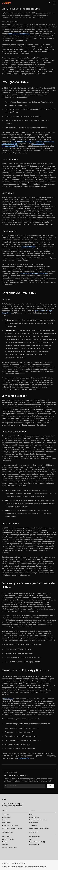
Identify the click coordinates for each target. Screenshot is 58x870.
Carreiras (5, 820)
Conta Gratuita (7, 836)
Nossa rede (6, 817)
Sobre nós (5, 814)
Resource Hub (34, 817)
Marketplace (33, 822)
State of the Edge (28, 247)
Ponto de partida (8, 839)
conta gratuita (23, 758)
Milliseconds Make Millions (18, 34)
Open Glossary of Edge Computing (34, 273)
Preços (4, 842)
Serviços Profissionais (9, 847)
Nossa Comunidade (37, 842)
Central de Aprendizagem (38, 820)
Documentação (34, 836)
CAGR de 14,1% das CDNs (21, 142)
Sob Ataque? (33, 825)
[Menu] (54, 3)
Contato (5, 844)
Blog (30, 814)
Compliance (6, 822)
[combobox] (5, 863)
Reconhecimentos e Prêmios (39, 828)
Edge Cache (8, 699)
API (30, 839)
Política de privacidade (10, 825)
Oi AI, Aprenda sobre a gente (12, 828)
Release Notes (34, 844)
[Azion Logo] (6, 3)
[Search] (49, 3)
